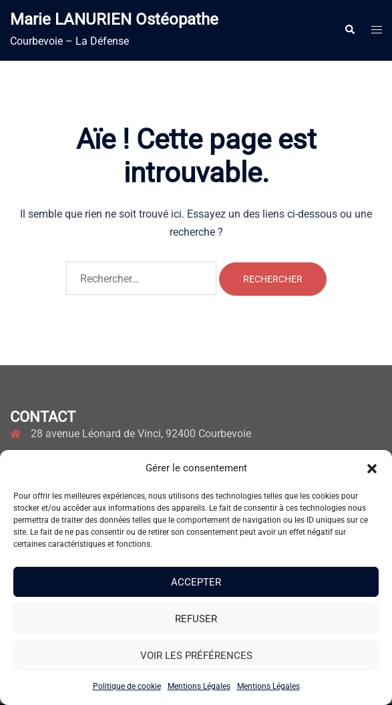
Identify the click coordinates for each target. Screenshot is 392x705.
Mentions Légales (199, 686)
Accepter (196, 582)
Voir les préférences (196, 656)
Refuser (196, 619)
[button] (372, 468)
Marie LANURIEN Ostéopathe (114, 19)
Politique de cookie (127, 686)
